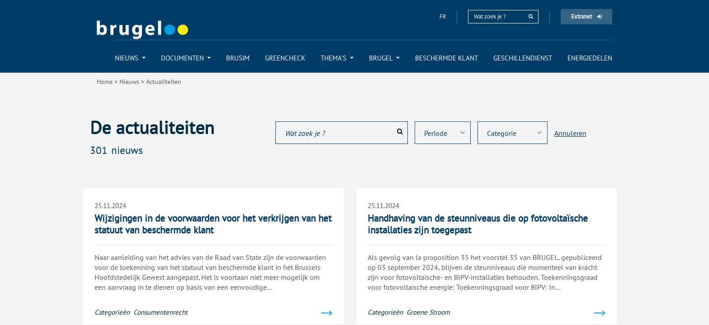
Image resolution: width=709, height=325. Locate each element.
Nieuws (129, 82)
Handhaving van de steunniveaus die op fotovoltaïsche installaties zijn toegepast (478, 224)
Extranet (586, 16)
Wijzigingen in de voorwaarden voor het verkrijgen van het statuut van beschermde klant (213, 224)
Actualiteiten (163, 82)
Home (105, 82)
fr (444, 16)
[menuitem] (130, 58)
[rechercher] (531, 16)
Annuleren (570, 133)
